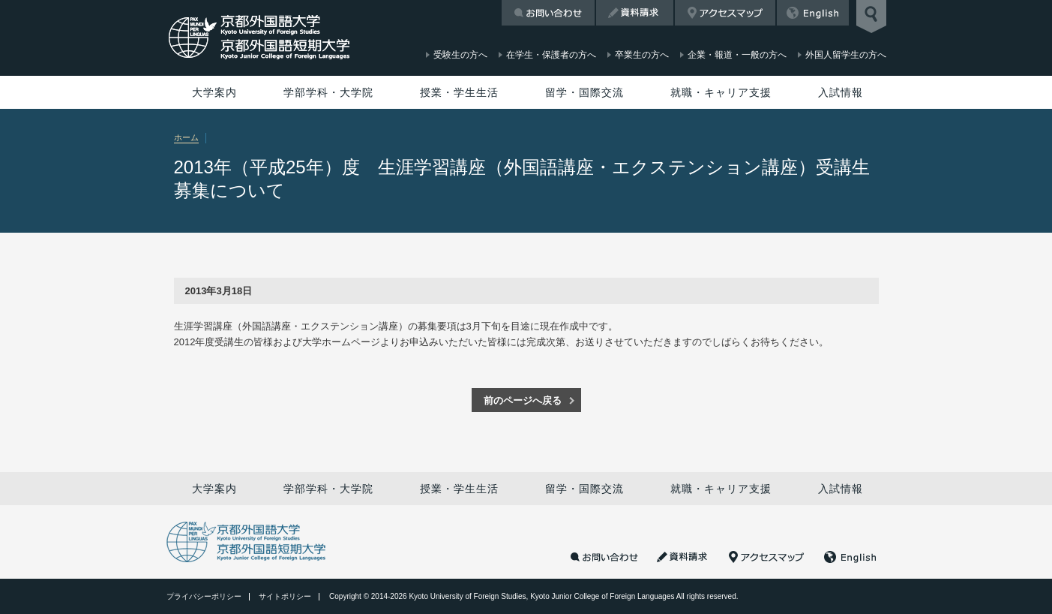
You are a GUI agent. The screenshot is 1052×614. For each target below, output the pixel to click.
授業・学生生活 (459, 92)
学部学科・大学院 (328, 92)
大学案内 (214, 92)
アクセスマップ (725, 13)
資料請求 (634, 13)
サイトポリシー (285, 596)
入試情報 (840, 92)
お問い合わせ (548, 13)
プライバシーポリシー (203, 596)
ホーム (186, 137)
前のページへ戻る (523, 400)
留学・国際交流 (584, 92)
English (813, 13)
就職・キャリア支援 (721, 92)
